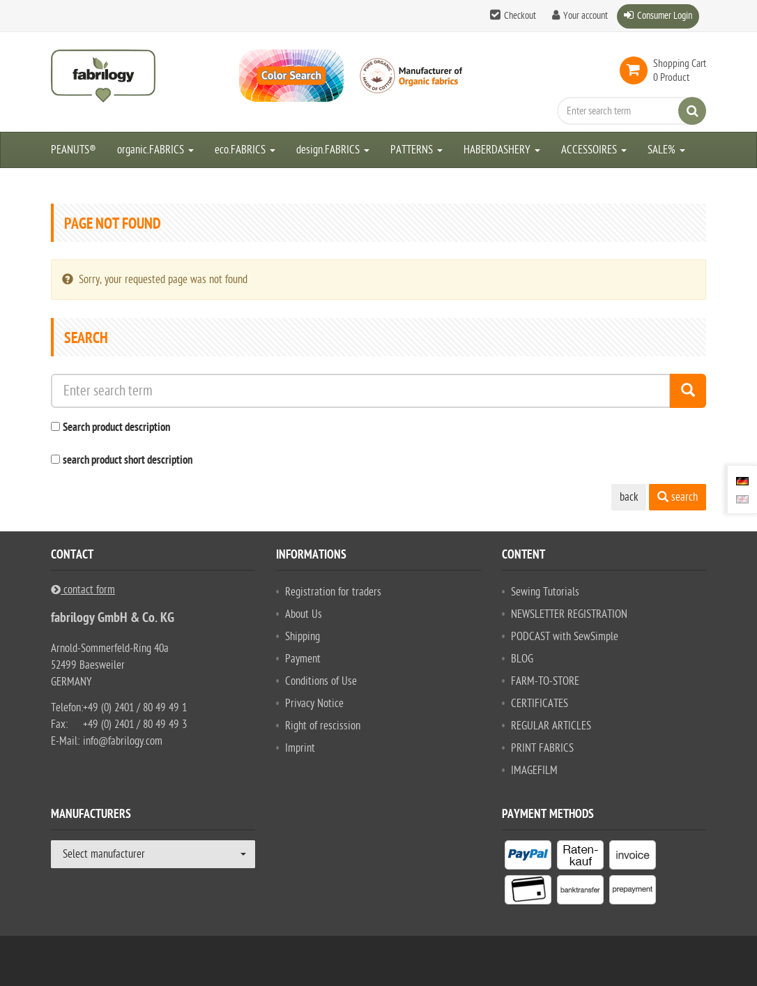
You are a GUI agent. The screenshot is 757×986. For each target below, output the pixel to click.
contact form (83, 590)
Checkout (520, 16)
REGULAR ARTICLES (551, 726)
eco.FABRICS (245, 150)
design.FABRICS (332, 150)
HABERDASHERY (502, 150)
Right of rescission (322, 726)
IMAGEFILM (534, 770)
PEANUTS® (73, 150)
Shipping (302, 636)
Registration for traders (333, 592)
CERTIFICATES (539, 703)
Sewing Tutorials (545, 592)
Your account (585, 16)
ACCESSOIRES (594, 150)
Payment (303, 659)
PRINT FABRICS (542, 748)
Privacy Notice (314, 703)
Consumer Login (664, 16)
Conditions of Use (321, 681)
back (629, 497)
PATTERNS (416, 150)
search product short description (127, 461)
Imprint (300, 748)
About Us (303, 614)
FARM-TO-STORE (545, 681)
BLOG (522, 659)
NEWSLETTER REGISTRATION (569, 614)
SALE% (666, 150)
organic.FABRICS (155, 150)
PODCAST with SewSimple (564, 636)
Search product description (116, 428)
